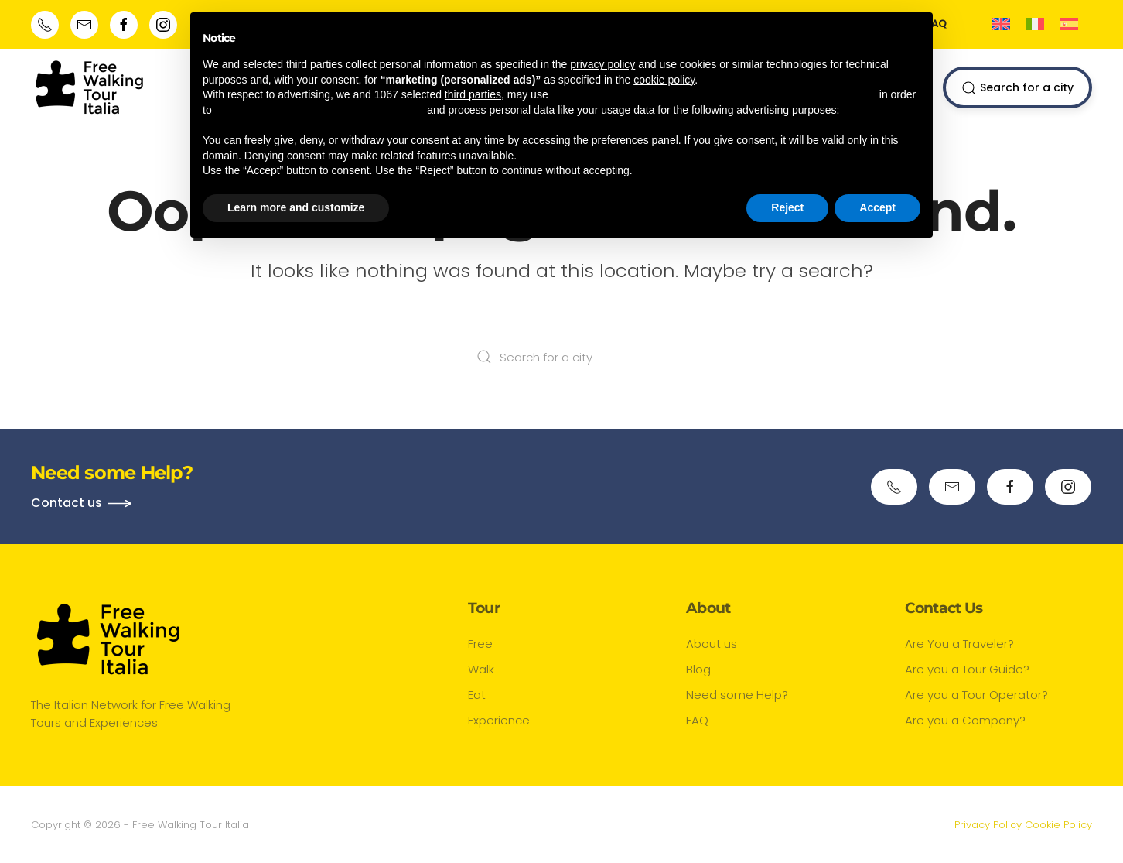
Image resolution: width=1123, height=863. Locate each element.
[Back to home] (89, 87)
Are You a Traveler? (959, 643)
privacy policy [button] (602, 64)
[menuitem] (1001, 24)
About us (711, 643)
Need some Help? (737, 695)
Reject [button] (787, 207)
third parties (473, 94)
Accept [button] (877, 207)
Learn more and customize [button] (295, 207)
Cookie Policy (1058, 824)
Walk (481, 669)
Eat (477, 695)
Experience (499, 720)
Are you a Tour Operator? (976, 695)
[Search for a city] (561, 357)
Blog (698, 669)
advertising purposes (786, 110)
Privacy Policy (988, 824)
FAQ (697, 720)
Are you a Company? (965, 720)
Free (480, 643)
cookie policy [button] (664, 80)
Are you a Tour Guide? (967, 669)
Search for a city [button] (1017, 88)
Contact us (66, 503)
